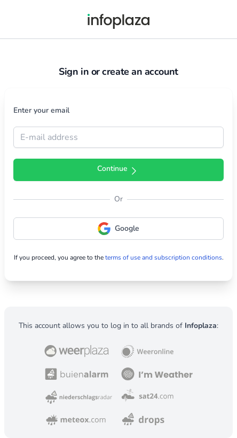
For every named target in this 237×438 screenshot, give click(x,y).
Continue (118, 169)
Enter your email (41, 110)
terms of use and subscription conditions (163, 257)
